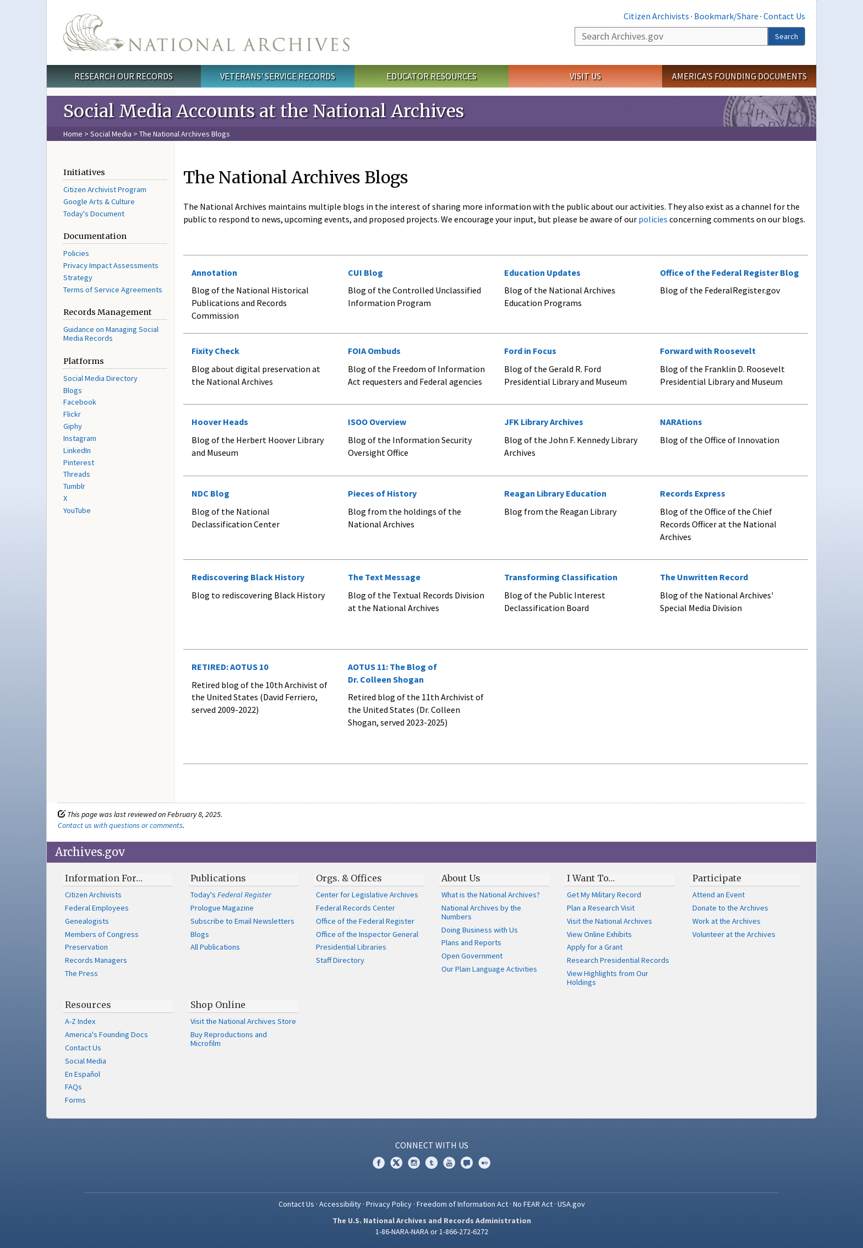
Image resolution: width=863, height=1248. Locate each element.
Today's (230, 895)
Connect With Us (431, 1145)
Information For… (104, 878)
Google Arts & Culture (99, 201)
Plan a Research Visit (601, 908)
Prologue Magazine (222, 908)
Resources (88, 1004)
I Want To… (591, 878)
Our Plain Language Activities (489, 969)
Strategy (77, 277)
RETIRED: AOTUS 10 (230, 666)
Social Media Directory (100, 378)
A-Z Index (80, 1021)
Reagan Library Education (555, 493)
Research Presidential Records (618, 960)
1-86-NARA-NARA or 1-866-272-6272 (431, 1231)
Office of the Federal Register (365, 921)
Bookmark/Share (726, 15)
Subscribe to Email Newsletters (242, 921)
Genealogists (87, 921)
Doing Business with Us (479, 930)
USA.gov (571, 1204)
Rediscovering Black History (248, 576)
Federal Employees (97, 908)
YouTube (77, 510)
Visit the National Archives (609, 921)
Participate (716, 878)
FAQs (73, 1087)
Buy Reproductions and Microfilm (228, 1038)
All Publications (215, 947)
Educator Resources (431, 75)
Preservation (86, 947)
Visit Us (585, 75)
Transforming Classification (561, 576)
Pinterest (78, 462)
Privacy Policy (389, 1204)
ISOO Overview (377, 421)
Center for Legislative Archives (367, 895)
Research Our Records (123, 75)
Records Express (692, 493)
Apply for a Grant (594, 947)
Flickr (72, 414)
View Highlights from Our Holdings (607, 977)
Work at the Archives (726, 921)
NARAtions (681, 421)
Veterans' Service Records (277, 75)
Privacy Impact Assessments (111, 265)
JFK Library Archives (543, 421)
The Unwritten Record (704, 576)
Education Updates (542, 272)
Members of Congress (102, 934)
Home (73, 134)
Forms (75, 1100)
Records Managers (96, 960)
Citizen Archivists (656, 15)
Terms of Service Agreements (112, 290)
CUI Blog (365, 272)
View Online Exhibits (599, 934)
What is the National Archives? (490, 895)
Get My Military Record (604, 895)
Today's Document (93, 214)
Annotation (214, 272)
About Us (460, 878)
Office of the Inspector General (367, 934)
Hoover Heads (220, 421)
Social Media (111, 134)
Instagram (79, 438)
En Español (82, 1074)
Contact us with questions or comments (120, 825)
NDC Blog (211, 493)
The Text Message (384, 576)
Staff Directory (340, 960)
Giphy (72, 426)
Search (786, 36)
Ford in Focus (530, 350)
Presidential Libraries (351, 947)
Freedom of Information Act (462, 1204)
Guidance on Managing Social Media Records (111, 333)
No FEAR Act (533, 1204)
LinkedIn (77, 450)
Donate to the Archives (730, 908)
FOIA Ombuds (374, 350)
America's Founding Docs (106, 1034)
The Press (81, 973)
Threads (76, 474)
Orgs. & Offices (349, 878)
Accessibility (340, 1204)
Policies (76, 253)
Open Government (471, 956)
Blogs (72, 390)
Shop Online (217, 1004)
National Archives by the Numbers (481, 912)
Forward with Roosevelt (708, 350)
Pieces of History (382, 493)
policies (652, 219)
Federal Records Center (355, 908)
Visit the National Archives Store (243, 1021)
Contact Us (784, 15)
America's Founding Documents (739, 75)
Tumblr (74, 486)
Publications (218, 878)
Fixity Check (215, 350)
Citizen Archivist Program (104, 189)
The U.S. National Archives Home (206, 32)
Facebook (79, 402)
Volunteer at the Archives (733, 934)
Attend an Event (718, 895)
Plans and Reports (471, 942)
